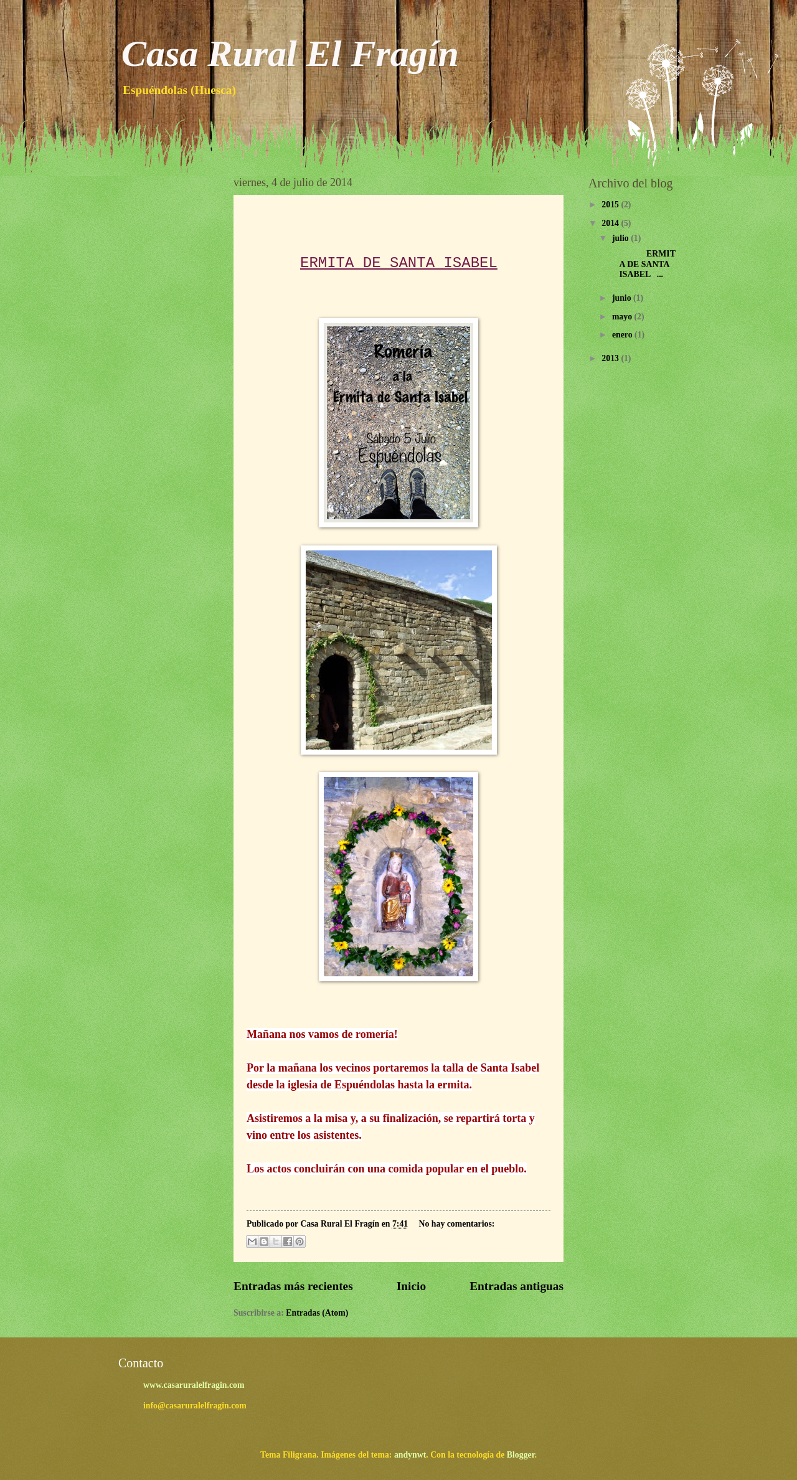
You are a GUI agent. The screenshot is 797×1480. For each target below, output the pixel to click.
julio (621, 238)
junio (622, 298)
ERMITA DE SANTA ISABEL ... (642, 264)
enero (623, 334)
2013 (611, 358)
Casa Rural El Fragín (290, 53)
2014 (611, 223)
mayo (623, 316)
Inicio (411, 1286)
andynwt (410, 1454)
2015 (611, 204)
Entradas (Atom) (317, 1312)
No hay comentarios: (457, 1223)
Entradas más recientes (293, 1286)
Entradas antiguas (516, 1286)
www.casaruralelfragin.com (193, 1385)
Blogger (521, 1454)
